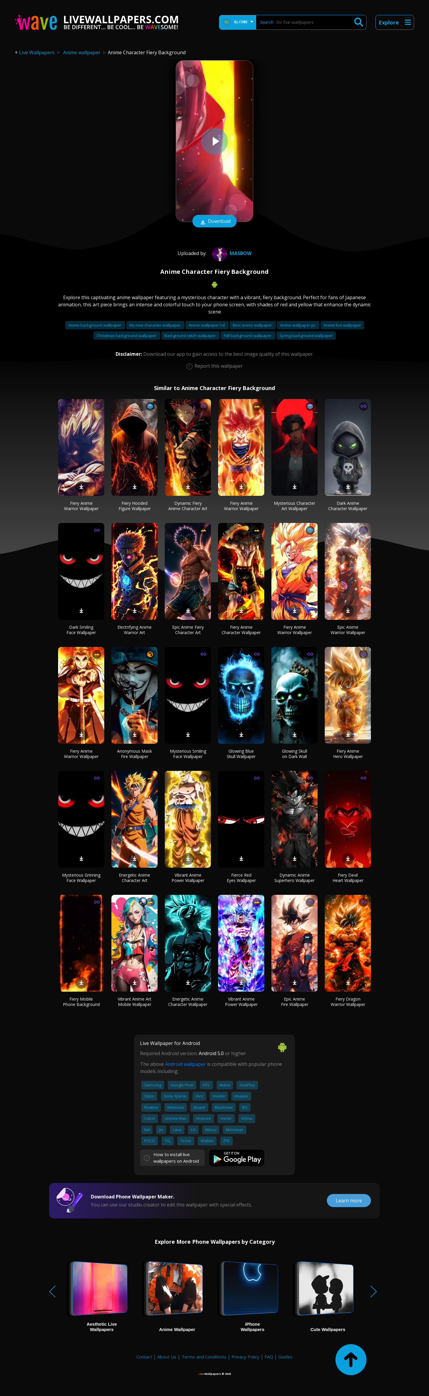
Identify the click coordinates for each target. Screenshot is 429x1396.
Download (214, 222)
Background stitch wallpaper (190, 335)
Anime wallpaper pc (298, 325)
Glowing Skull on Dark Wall (294, 753)
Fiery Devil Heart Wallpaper (347, 877)
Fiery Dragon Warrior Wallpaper (348, 1001)
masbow (231, 253)
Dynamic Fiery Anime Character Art (187, 505)
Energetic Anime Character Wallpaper (187, 1001)
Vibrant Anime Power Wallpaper (188, 877)
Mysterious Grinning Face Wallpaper (81, 877)
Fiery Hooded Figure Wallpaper (135, 505)
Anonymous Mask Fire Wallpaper (134, 753)
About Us (166, 1357)
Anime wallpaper (81, 52)
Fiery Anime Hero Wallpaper (348, 753)
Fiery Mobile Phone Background (81, 1001)
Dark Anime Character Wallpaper (347, 505)
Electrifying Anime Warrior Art (134, 629)
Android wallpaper (185, 1064)
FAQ (269, 1357)
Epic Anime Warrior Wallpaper (348, 629)
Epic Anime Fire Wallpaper (294, 1001)
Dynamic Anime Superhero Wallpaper (294, 877)
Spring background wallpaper (306, 335)
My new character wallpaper (155, 325)
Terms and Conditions (203, 1357)
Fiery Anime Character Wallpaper (241, 629)
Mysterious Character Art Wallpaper (294, 505)
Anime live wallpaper (342, 325)
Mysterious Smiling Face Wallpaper (188, 753)
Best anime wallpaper (253, 325)
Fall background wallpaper (248, 335)
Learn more (349, 1200)
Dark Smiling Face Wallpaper (81, 629)
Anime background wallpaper (95, 325)
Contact (144, 1357)
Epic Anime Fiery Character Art (188, 629)
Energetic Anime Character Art (134, 877)
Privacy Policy (245, 1357)
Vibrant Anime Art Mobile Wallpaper (134, 1001)
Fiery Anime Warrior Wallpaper (81, 505)
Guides (285, 1357)
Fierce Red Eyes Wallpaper (241, 877)
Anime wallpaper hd (207, 325)
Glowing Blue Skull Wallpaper (241, 753)
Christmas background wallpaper (127, 335)
